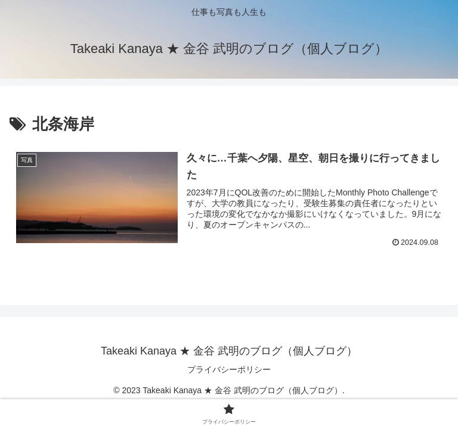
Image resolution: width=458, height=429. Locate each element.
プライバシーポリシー (229, 369)
